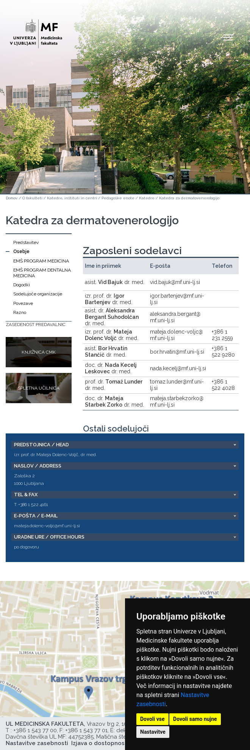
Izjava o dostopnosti (99, 743)
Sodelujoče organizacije (37, 294)
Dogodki (21, 284)
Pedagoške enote (118, 198)
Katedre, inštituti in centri (72, 198)
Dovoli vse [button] (152, 719)
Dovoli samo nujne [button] (195, 719)
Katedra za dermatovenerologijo (189, 198)
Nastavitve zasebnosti (37, 743)
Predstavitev (26, 242)
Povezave (23, 303)
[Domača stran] (35, 30)
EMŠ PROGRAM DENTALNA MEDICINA (42, 272)
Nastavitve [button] (153, 732)
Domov (11, 198)
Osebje (21, 251)
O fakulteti (32, 198)
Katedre (147, 198)
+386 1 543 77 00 (35, 730)
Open (228, 37)
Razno (19, 312)
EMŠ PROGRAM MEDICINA (41, 261)
